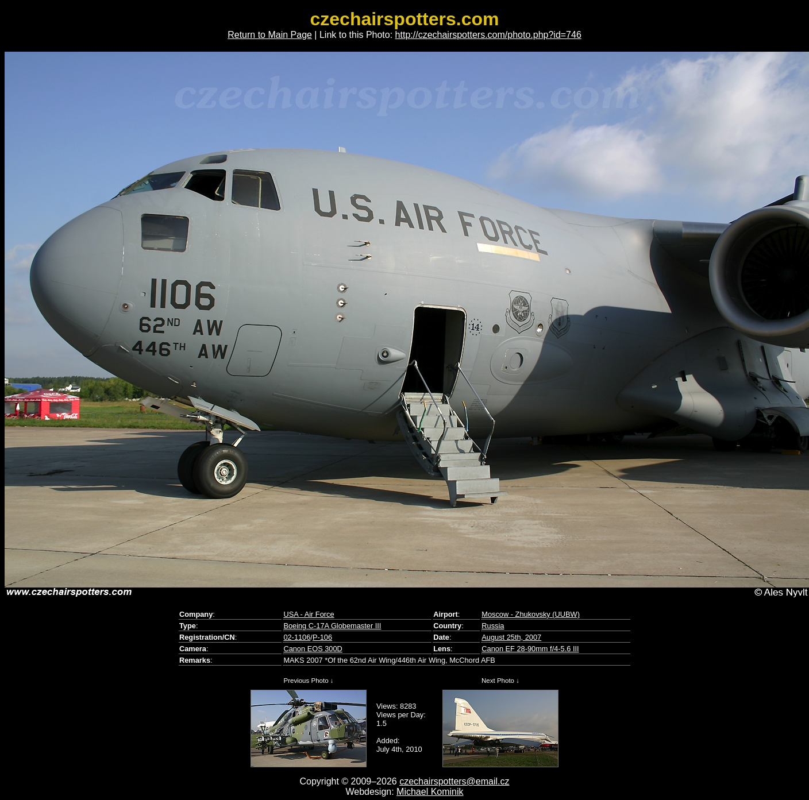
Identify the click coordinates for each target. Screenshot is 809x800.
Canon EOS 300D (312, 648)
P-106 (322, 637)
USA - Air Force (308, 614)
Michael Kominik (429, 792)
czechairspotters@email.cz (454, 781)
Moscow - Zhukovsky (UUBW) (530, 614)
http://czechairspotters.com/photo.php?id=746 (488, 35)
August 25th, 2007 (511, 637)
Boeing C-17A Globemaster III (332, 625)
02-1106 (296, 637)
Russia (492, 625)
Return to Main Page (270, 35)
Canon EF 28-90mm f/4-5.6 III (530, 648)
